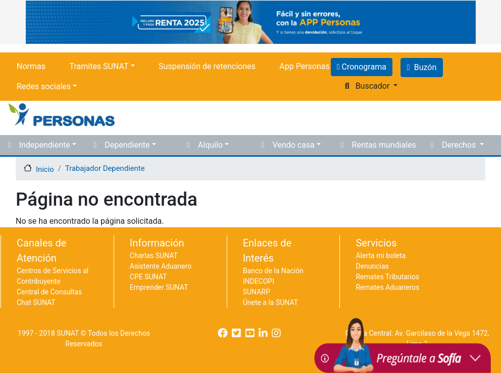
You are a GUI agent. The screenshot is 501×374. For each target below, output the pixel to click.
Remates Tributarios (387, 277)
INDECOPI (258, 281)
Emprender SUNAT (159, 287)
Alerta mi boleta (381, 256)
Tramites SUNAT (98, 66)
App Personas (304, 66)
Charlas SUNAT (154, 256)
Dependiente (127, 145)
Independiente (44, 145)
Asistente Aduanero (160, 266)
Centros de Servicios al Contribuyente (52, 276)
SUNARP (256, 292)
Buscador (373, 86)
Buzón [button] (421, 67)
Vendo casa (294, 145)
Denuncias (372, 266)
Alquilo (210, 145)
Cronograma (363, 67)
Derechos (460, 145)
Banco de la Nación (273, 271)
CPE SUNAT (148, 277)
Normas (31, 66)
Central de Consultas (49, 292)
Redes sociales (44, 86)
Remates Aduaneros (387, 287)
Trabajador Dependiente (105, 168)
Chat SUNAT (36, 302)
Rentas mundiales (384, 145)
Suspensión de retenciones (207, 66)
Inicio (45, 168)
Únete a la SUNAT (270, 302)
